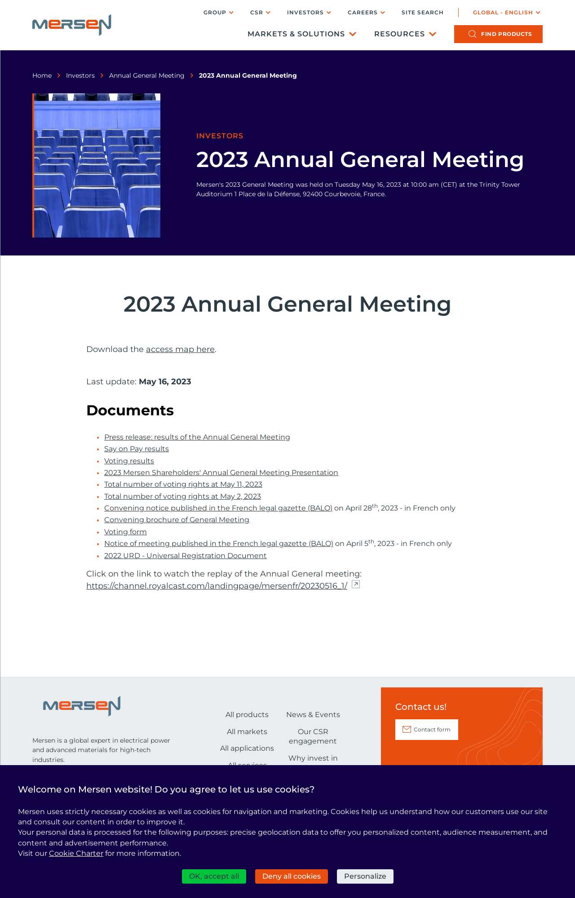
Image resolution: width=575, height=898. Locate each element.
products (506, 34)
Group (214, 12)
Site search (423, 12)
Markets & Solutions (296, 34)
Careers (363, 12)
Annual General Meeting (147, 75)
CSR (256, 12)
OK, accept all (214, 876)
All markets (247, 731)
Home (42, 75)
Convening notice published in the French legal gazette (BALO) (218, 508)
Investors (305, 12)
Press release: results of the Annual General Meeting (197, 437)
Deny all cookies (291, 876)
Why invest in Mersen (313, 763)
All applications (247, 748)
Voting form (125, 532)
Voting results (129, 461)
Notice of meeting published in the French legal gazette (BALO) (218, 544)
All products (247, 714)
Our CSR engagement (313, 736)
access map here (180, 349)
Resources (399, 34)
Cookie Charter (76, 853)
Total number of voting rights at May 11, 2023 (183, 484)
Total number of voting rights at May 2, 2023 (182, 497)
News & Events (313, 714)
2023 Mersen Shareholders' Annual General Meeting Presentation (221, 473)
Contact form (432, 729)
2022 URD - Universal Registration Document (185, 556)
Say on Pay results (136, 449)
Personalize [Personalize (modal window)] (365, 876)
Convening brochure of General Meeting (176, 520)
